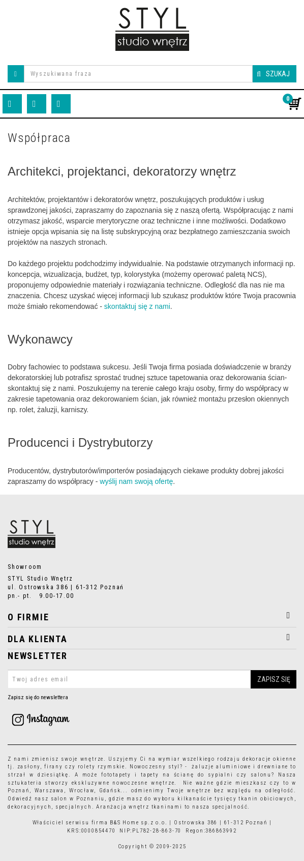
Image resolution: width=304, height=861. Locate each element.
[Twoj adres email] (152, 679)
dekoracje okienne (269, 759)
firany (53, 766)
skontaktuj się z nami (137, 306)
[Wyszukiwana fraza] (138, 73)
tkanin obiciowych (266, 798)
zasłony (29, 766)
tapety (150, 774)
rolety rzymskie (101, 766)
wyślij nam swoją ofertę (136, 481)
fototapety (116, 774)
